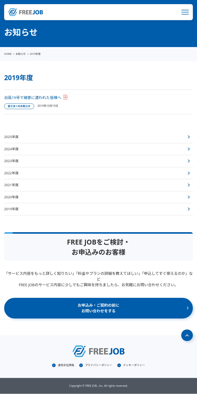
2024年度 (11, 149)
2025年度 (11, 136)
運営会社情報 (66, 365)
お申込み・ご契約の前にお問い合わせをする (98, 307)
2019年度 (11, 209)
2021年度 (11, 185)
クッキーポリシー (134, 365)
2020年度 (11, 197)
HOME (8, 54)
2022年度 (11, 173)
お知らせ (21, 54)
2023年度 (11, 160)
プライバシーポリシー (98, 365)
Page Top (187, 335)
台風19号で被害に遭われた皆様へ (32, 97)
